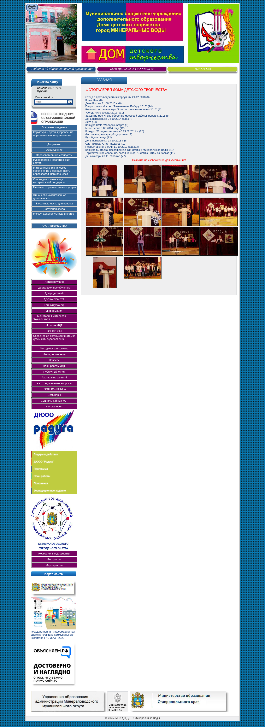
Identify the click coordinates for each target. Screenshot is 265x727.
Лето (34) (91, 121)
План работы (42, 476)
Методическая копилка (54, 348)
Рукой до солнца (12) (98, 137)
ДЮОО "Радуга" (44, 461)
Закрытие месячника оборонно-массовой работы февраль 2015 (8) (127, 115)
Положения (41, 483)
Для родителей (54, 293)
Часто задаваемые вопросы (54, 383)
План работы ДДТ (54, 365)
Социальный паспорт (54, 400)
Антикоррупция (54, 281)
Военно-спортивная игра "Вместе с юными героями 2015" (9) (123, 109)
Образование (54, 149)
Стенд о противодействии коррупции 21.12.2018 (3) (117, 97)
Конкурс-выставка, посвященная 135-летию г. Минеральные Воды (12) (129, 149)
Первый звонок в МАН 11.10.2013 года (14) (112, 146)
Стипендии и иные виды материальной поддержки (49, 181)
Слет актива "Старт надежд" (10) (105, 143)
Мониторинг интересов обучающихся (50, 317)
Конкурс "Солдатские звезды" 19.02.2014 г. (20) (114, 131)
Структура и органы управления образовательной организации (53, 133)
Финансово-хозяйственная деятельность (49, 196)
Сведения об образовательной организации (61, 68)
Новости (54, 360)
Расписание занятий (54, 377)
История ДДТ (54, 325)
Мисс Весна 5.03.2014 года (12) (105, 128)
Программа (41, 468)
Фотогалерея (54, 406)
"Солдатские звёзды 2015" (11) (104, 112)
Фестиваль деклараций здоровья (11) (108, 134)
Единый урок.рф (54, 305)
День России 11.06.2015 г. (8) (103, 103)
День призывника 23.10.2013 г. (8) (106, 140)
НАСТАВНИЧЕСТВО (54, 225)
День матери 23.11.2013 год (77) (105, 156)
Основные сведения (54, 127)
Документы (54, 144)
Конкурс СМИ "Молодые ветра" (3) (106, 125)
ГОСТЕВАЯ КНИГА (54, 389)
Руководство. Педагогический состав (51, 161)
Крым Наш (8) (93, 100)
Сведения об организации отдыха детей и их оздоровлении (54, 337)
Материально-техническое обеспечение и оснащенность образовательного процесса (51, 170)
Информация (54, 310)
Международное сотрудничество (53, 213)
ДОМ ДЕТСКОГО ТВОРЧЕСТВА (132, 68)
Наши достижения (54, 354)
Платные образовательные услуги (54, 187)
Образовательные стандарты (54, 155)
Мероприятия (54, 565)
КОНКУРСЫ (202, 68)
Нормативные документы (54, 553)
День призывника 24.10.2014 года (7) (108, 118)
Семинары (54, 394)
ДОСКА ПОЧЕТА (54, 299)
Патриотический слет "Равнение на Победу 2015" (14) (119, 106)
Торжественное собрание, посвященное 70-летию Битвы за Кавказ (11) (130, 153)
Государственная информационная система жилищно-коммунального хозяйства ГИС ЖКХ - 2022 (53, 634)
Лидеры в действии (46, 454)
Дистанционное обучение (54, 287)
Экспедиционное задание (50, 490)
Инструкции (54, 559)
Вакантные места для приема (54, 203)
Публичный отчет (54, 371)
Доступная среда (54, 208)
